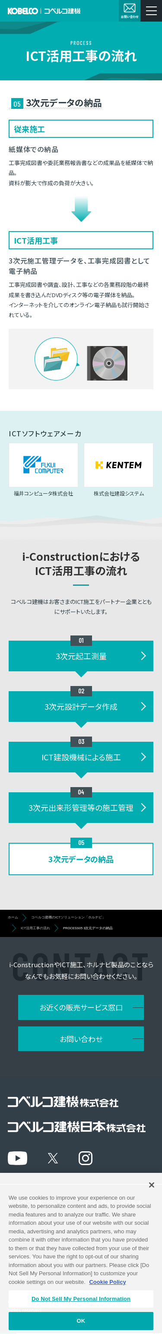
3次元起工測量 (81, 655)
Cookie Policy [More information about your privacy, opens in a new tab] (107, 1289)
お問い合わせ (81, 1038)
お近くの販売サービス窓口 (81, 1007)
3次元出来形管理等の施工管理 (81, 807)
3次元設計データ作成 (81, 706)
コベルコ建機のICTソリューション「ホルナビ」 (68, 917)
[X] (53, 1158)
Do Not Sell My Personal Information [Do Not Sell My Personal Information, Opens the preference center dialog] (81, 1306)
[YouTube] (17, 1158)
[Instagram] (85, 1158)
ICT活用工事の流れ (35, 928)
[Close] (151, 1192)
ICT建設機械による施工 (81, 756)
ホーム (13, 917)
